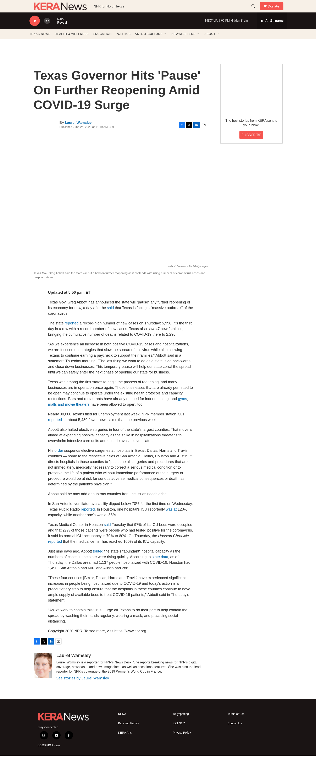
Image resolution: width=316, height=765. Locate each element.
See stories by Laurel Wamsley (82, 687)
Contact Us (234, 732)
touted (98, 561)
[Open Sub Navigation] (165, 43)
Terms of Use (235, 723)
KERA (122, 723)
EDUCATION (102, 43)
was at (171, 519)
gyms (182, 408)
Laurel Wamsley (78, 132)
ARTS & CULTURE (148, 43)
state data (160, 566)
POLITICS (123, 43)
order (59, 460)
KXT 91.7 (179, 732)
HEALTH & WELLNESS (72, 43)
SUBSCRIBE (251, 144)
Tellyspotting (181, 723)
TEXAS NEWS (40, 43)
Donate (276, 11)
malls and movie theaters (69, 414)
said (110, 317)
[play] (34, 30)
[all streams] (272, 30)
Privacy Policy (182, 742)
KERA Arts (125, 742)
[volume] (47, 30)
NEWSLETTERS (183, 43)
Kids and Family (128, 732)
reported (72, 332)
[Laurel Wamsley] (43, 674)
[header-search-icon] (255, 11)
